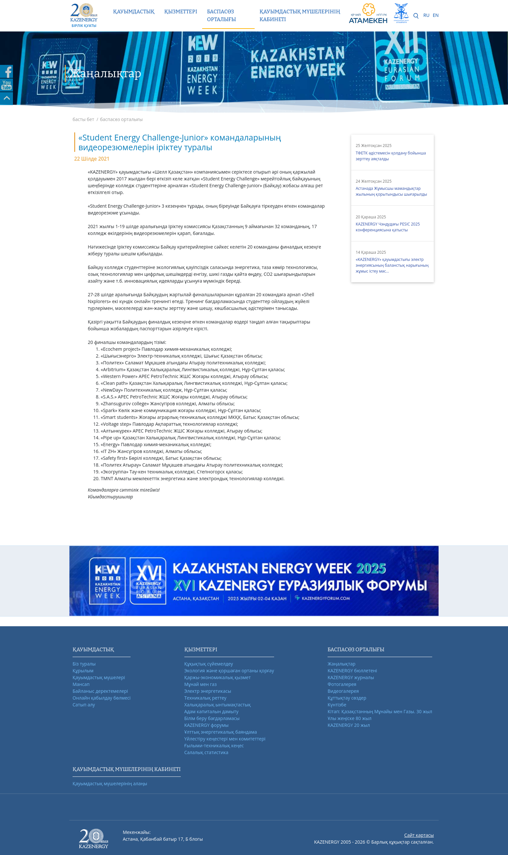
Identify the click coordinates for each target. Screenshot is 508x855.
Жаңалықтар (341, 664)
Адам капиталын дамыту (211, 711)
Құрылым (83, 670)
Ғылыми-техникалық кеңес (214, 745)
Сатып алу (84, 705)
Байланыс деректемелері (100, 691)
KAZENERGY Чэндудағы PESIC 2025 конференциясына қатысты (388, 227)
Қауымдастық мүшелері (99, 677)
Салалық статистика (206, 752)
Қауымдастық (134, 11)
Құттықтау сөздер (347, 698)
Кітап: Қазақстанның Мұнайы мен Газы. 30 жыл (380, 711)
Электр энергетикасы (207, 691)
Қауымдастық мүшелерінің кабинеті (300, 15)
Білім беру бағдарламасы (212, 718)
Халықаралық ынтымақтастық (217, 705)
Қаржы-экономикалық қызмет (217, 677)
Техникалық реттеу (205, 698)
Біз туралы (84, 664)
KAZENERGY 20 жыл (349, 725)
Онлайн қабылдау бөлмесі (102, 698)
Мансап (81, 684)
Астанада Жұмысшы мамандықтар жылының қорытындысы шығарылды (391, 191)
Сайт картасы (419, 835)
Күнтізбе (337, 705)
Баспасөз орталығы (221, 15)
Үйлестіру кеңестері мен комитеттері (225, 739)
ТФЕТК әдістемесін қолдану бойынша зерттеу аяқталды (391, 156)
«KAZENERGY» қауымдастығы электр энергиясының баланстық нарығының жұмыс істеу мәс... (392, 265)
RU (426, 15)
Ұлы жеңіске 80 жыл (349, 718)
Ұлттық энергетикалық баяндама (220, 732)
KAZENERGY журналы (351, 677)
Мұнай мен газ (200, 684)
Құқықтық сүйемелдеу (208, 664)
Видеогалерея (343, 691)
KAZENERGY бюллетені (352, 670)
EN (436, 15)
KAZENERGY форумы (206, 725)
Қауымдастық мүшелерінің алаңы (110, 783)
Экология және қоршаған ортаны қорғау (229, 670)
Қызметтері (180, 11)
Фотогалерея (342, 684)
